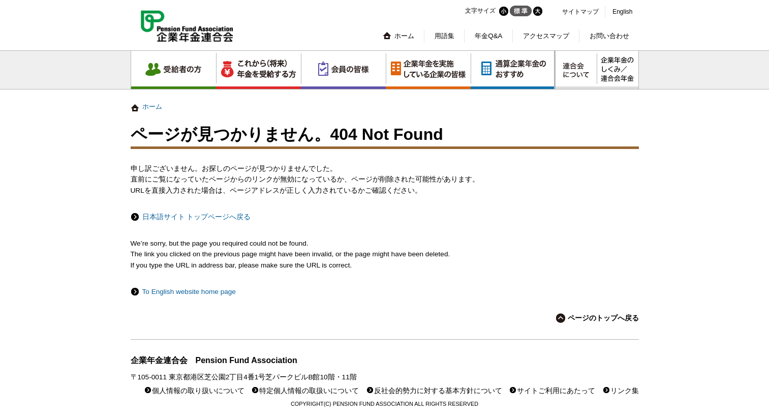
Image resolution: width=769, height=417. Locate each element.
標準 (521, 11)
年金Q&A (488, 36)
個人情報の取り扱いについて (198, 391)
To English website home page (189, 291)
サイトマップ (580, 11)
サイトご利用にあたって (556, 391)
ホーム (404, 36)
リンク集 (624, 391)
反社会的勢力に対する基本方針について (438, 391)
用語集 (444, 36)
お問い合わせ (609, 36)
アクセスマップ (546, 36)
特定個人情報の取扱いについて (309, 391)
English (622, 11)
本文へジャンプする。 (384, 0)
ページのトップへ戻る (603, 318)
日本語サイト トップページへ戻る (196, 217)
